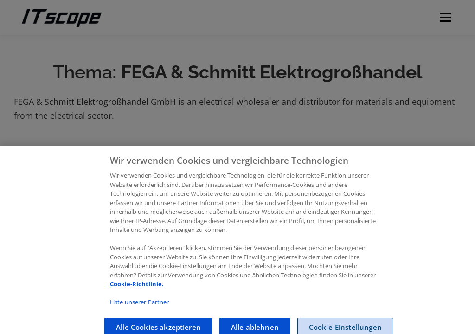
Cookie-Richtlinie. (137, 291)
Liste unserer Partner (139, 309)
